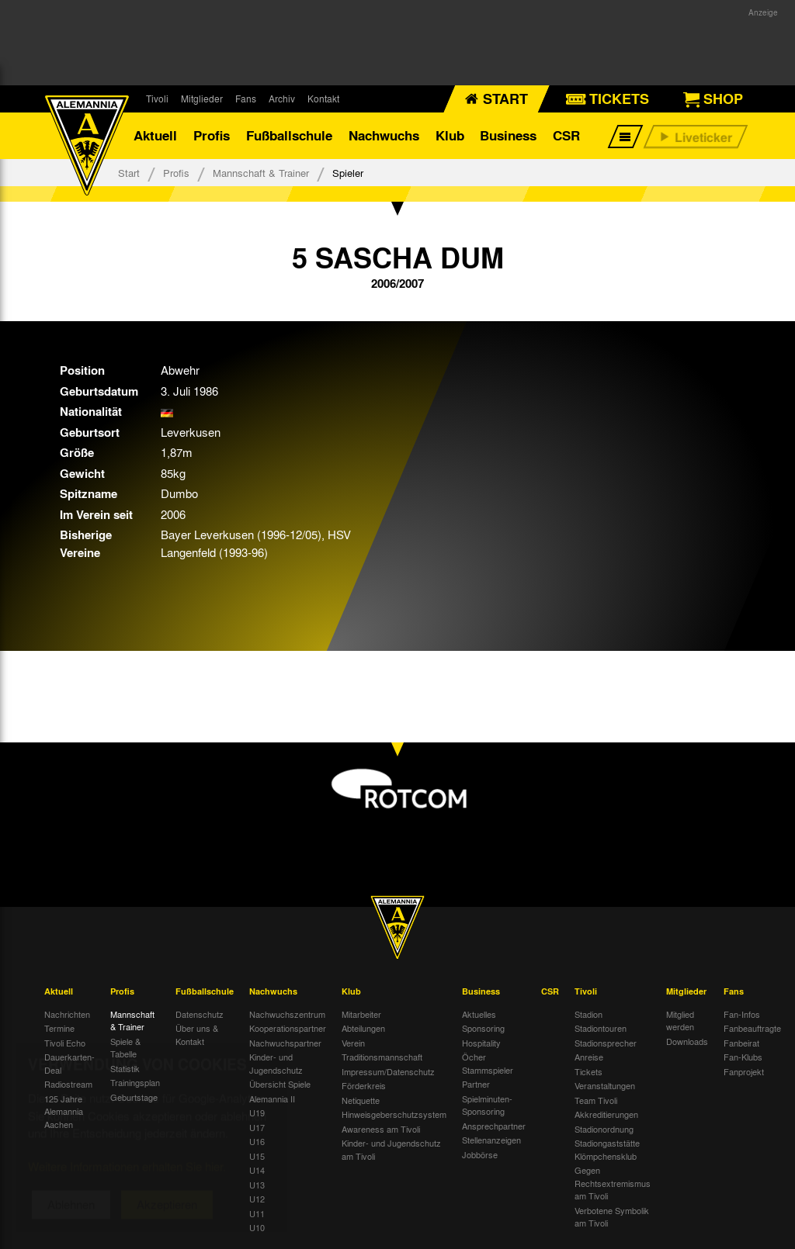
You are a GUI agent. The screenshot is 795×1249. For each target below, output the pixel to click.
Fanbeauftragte (752, 1028)
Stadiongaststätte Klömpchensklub (607, 1149)
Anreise (589, 1056)
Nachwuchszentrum (287, 1014)
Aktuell (155, 135)
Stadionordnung (604, 1129)
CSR (566, 135)
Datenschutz (199, 1014)
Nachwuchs (384, 135)
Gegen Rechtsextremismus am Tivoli (613, 1183)
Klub (450, 135)
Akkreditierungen (606, 1114)
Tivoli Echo (64, 1042)
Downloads (687, 1041)
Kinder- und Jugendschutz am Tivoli (391, 1149)
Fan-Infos (742, 1014)
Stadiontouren (601, 1028)
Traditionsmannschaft (382, 1056)
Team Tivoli (596, 1100)
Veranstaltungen (605, 1085)
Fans (245, 99)
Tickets (588, 1071)
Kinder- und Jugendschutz (276, 1063)
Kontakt (323, 99)
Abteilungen (363, 1028)
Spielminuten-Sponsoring (487, 1105)
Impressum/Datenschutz (388, 1071)
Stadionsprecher (606, 1042)
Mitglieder (202, 99)
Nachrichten (67, 1014)
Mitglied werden (680, 1020)
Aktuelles (479, 1014)
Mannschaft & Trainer (261, 172)
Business (508, 135)
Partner (476, 1084)
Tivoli (157, 99)
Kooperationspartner (287, 1028)
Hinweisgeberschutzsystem (394, 1114)
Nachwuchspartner (285, 1042)
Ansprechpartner (494, 1125)
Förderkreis (364, 1085)
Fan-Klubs (743, 1056)
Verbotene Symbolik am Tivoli (612, 1217)
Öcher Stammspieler (487, 1063)
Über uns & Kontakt (196, 1034)
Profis (211, 135)
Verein (353, 1042)
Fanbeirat (741, 1042)
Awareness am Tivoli (381, 1129)
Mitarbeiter (361, 1014)
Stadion (588, 1014)
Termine (59, 1028)
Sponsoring (483, 1028)
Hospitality (481, 1042)
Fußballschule (289, 135)
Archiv (282, 99)
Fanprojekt (744, 1071)
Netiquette (361, 1100)
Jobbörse (480, 1154)
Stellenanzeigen (491, 1139)
